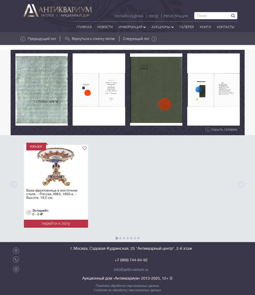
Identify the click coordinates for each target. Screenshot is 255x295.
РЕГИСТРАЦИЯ (176, 16)
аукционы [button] (163, 27)
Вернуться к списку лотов (90, 38)
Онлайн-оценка (129, 16)
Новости (105, 27)
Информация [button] (132, 27)
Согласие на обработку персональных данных (127, 290)
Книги (205, 27)
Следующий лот (140, 38)
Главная (84, 27)
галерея (186, 27)
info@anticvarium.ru (131, 270)
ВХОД (153, 16)
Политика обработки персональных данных (127, 286)
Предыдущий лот (38, 38)
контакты (225, 27)
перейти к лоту (56, 223)
